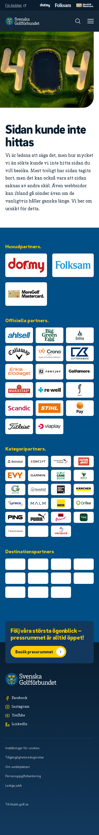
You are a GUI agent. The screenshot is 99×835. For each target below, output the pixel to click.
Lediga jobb (13, 785)
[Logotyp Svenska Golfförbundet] (22, 21)
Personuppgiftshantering (23, 776)
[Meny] (90, 21)
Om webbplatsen (17, 766)
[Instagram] (49, 707)
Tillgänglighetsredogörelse (24, 757)
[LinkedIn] (49, 724)
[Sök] (78, 21)
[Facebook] (49, 698)
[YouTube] (49, 715)
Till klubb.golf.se (17, 804)
